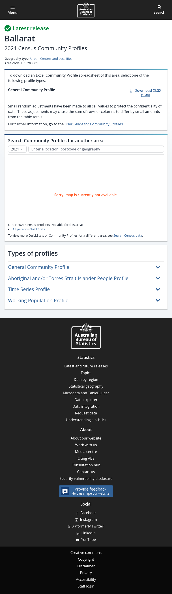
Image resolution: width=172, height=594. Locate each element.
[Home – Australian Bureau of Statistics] (86, 336)
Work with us (86, 444)
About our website (86, 438)
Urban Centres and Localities (51, 58)
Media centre (86, 451)
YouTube (88, 539)
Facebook (88, 512)
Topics (86, 372)
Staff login (86, 586)
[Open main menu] (12, 9)
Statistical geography (86, 386)
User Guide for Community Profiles (94, 124)
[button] (159, 9)
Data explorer (86, 399)
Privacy (86, 572)
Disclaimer (86, 566)
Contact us (86, 471)
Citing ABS (86, 458)
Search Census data (127, 235)
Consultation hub (86, 465)
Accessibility (86, 579)
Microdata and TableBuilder (86, 392)
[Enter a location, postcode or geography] (96, 149)
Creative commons (85, 552)
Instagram (88, 519)
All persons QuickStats (29, 229)
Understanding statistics (86, 419)
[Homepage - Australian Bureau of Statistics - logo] (86, 10)
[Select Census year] (17, 149)
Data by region (86, 379)
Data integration (85, 406)
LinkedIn (88, 532)
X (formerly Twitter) (88, 526)
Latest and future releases (86, 366)
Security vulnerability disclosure (86, 478)
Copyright (86, 559)
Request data (86, 413)
